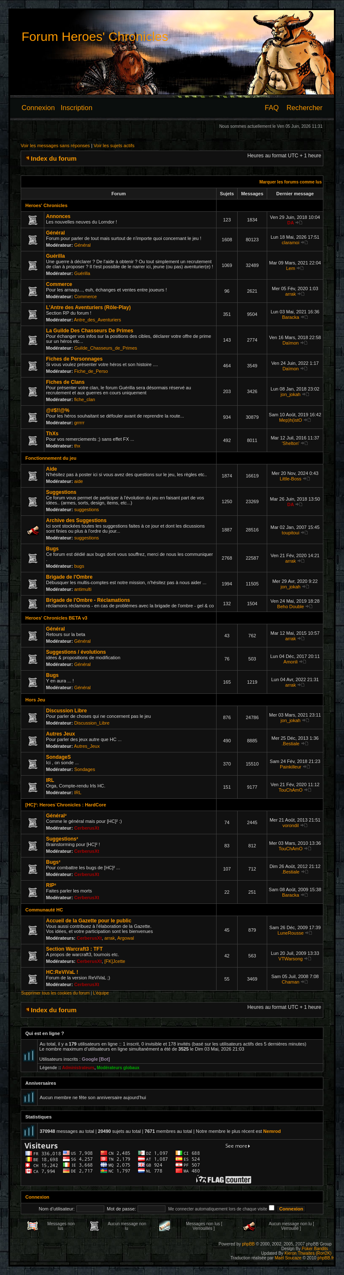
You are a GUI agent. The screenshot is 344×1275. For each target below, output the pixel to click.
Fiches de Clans (65, 382)
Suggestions (61, 492)
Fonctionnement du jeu (50, 458)
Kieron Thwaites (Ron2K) (308, 1253)
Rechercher (304, 107)
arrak (290, 294)
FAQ (272, 107)
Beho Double (290, 606)
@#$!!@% (57, 410)
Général (55, 233)
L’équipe (100, 993)
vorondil (290, 825)
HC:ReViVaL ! (62, 972)
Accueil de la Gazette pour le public (88, 921)
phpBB (248, 1244)
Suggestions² (62, 839)
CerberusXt (86, 827)
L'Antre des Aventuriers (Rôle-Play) (88, 307)
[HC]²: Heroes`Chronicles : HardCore (65, 804)
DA (290, 222)
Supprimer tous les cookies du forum (55, 993)
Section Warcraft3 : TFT (74, 949)
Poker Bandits (315, 1248)
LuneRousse (291, 932)
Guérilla (55, 256)
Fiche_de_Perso (91, 371)
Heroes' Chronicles (46, 205)
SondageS (58, 757)
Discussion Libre (66, 711)
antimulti (83, 589)
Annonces (58, 216)
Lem (290, 268)
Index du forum (53, 158)
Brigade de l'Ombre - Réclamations (88, 600)
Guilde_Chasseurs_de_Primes (105, 347)
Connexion (38, 107)
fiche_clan (84, 399)
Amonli (291, 661)
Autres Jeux (60, 734)
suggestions (86, 509)
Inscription (76, 107)
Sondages (84, 769)
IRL (50, 780)
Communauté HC (44, 909)
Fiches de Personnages (74, 359)
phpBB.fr (325, 1258)
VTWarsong (291, 958)
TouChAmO (291, 789)
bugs (79, 566)
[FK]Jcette (114, 961)
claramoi (291, 242)
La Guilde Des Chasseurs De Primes (89, 331)
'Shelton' (291, 443)
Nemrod (272, 1131)
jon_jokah (291, 394)
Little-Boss (290, 478)
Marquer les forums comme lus (290, 182)
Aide (51, 469)
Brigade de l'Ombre (69, 577)
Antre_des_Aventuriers (97, 319)
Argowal (125, 938)
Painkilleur (290, 766)
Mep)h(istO (290, 420)
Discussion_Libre (92, 722)
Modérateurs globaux (118, 1067)
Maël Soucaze (288, 1258)
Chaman (291, 981)
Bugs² (53, 862)
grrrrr (79, 422)
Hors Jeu (35, 699)
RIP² (51, 885)
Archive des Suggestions (76, 520)
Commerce (59, 284)
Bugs (52, 549)
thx (77, 445)
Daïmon (290, 342)
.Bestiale (290, 743)
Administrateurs (78, 1067)
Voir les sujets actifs (114, 145)
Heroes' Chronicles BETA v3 (56, 617)
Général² (56, 816)
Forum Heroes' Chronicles (95, 36)
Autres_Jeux (87, 746)
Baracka (290, 317)
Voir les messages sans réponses (55, 145)
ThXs (52, 434)
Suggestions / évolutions (76, 652)
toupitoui (291, 532)
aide (78, 481)
